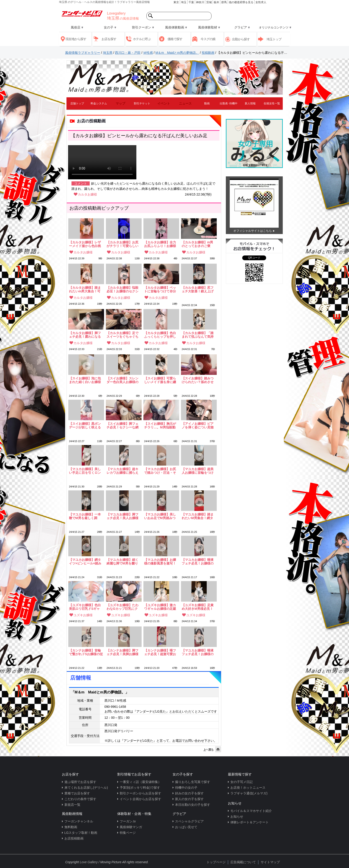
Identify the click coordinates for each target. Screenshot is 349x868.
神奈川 (200, 2)
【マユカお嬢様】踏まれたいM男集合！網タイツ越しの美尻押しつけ (198, 516)
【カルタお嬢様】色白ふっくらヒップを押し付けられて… (160, 334)
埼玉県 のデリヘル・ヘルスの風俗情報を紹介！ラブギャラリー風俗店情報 (104, 2)
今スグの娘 (208, 39)
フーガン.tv (128, 821)
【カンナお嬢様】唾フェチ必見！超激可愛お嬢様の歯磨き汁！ (160, 652)
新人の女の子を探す (189, 799)
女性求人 (260, 2)
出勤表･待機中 (228, 103)
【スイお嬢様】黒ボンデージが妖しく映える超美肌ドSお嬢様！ (85, 425)
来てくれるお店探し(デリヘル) (86, 787)
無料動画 (70, 827)
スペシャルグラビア (189, 821)
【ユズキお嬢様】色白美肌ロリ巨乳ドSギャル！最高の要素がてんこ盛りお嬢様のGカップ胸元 (85, 606)
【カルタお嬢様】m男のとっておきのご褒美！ (197, 244)
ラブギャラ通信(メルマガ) (248, 793)
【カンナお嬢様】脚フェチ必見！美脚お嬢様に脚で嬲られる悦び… (122, 652)
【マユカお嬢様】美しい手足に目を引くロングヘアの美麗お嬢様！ (85, 470)
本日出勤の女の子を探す (192, 804)
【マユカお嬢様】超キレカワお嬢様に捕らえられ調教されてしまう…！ (122, 470)
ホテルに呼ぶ (142, 39)
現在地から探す (76, 39)
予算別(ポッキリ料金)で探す (140, 787)
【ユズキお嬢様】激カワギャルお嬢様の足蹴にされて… (160, 606)
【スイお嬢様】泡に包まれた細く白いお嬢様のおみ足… (85, 380)
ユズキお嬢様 (83, 615)
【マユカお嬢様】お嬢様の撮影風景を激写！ (160, 561)
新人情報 (250, 103)
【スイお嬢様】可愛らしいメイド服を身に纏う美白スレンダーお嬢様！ (160, 380)
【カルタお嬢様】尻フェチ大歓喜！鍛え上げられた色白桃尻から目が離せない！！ (198, 289)
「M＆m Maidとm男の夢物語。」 (100, 692)
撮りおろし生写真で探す (192, 782)
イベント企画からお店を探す (140, 799)
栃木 (216, 2)
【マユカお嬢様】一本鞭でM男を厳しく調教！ (85, 516)
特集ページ (128, 833)
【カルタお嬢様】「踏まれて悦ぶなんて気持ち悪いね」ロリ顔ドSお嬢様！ (199, 334)
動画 (207, 103)
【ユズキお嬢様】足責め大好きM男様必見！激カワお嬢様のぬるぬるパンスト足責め (198, 606)
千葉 (191, 2)
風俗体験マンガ (131, 827)
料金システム (99, 103)
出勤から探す (241, 39)
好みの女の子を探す (189, 793)
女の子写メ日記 (241, 782)
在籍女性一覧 (272, 103)
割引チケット (142, 103)
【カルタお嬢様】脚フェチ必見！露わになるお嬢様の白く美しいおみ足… (85, 334)
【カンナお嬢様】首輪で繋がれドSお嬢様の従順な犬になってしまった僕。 (86, 652)
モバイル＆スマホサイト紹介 (251, 811)
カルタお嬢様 (87, 194)
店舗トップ (77, 103)
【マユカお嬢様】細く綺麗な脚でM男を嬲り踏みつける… (122, 561)
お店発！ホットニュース (247, 787)
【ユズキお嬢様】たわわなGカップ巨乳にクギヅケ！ (122, 606)
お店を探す (109, 39)
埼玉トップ (274, 39)
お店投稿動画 (74, 838)
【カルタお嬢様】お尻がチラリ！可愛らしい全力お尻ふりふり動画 (122, 244)
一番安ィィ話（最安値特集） (140, 782)
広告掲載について (243, 862)
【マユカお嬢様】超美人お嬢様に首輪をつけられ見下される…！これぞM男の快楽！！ (198, 470)
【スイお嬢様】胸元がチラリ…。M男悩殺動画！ (160, 425)
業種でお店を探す (77, 793)
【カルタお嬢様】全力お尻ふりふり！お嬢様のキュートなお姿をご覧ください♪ (160, 244)
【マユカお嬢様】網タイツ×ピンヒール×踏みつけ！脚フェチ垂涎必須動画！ (85, 561)
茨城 (209, 2)
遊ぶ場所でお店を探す (80, 782)
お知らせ (236, 816)
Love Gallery (89, 862)
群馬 (224, 2)
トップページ (216, 862)
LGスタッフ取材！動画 (80, 833)
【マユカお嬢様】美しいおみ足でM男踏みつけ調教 (160, 516)
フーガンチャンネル (78, 821)
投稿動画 (208, 52)
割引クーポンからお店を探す (140, 793)
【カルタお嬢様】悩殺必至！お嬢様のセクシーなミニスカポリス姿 (122, 289)
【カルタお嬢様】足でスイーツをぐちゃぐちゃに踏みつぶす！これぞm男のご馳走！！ (122, 334)
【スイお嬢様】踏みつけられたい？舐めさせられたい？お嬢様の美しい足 (198, 380)
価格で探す (175, 39)
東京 (176, 2)
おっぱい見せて (186, 827)
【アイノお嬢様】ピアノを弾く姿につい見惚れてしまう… (198, 425)
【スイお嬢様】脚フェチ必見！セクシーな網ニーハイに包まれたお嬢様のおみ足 (122, 425)
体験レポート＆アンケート (249, 822)
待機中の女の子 (186, 787)
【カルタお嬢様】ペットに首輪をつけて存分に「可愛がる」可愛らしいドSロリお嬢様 (160, 289)
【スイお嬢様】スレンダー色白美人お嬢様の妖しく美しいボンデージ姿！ (122, 380)
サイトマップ (270, 862)
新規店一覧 (72, 804)
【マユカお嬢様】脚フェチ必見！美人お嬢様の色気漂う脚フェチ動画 (122, 516)
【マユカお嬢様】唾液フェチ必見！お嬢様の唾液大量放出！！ (198, 561)
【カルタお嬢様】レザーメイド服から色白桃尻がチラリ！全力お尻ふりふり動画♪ (85, 244)
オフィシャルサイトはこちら (252, 230)
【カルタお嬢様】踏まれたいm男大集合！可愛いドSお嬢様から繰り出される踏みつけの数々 (86, 289)
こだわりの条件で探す (80, 799)
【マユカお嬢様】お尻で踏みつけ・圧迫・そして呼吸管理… (160, 470)
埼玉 (183, 2)
